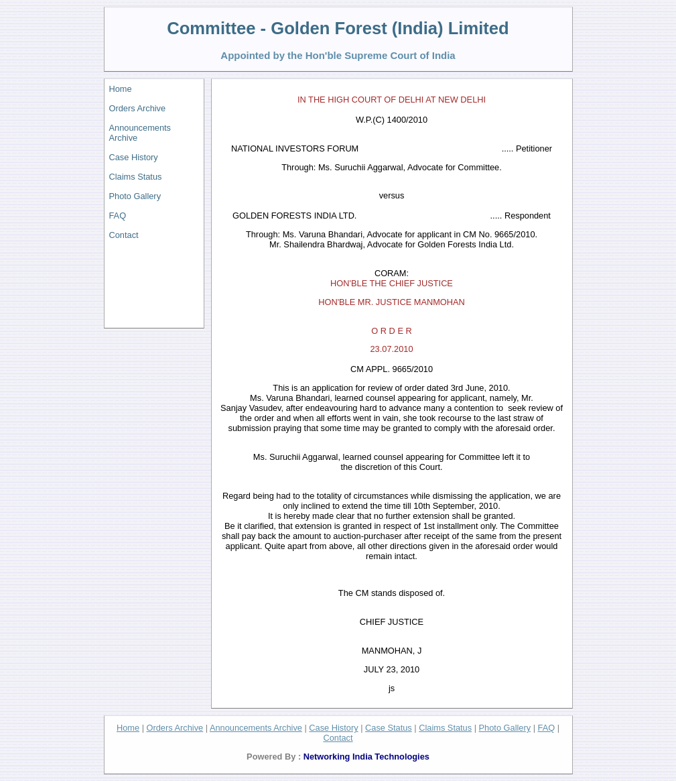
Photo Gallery (135, 196)
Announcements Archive (140, 133)
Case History (133, 157)
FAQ (118, 216)
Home (120, 89)
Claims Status (135, 177)
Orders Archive (137, 108)
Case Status (388, 728)
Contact (124, 235)
